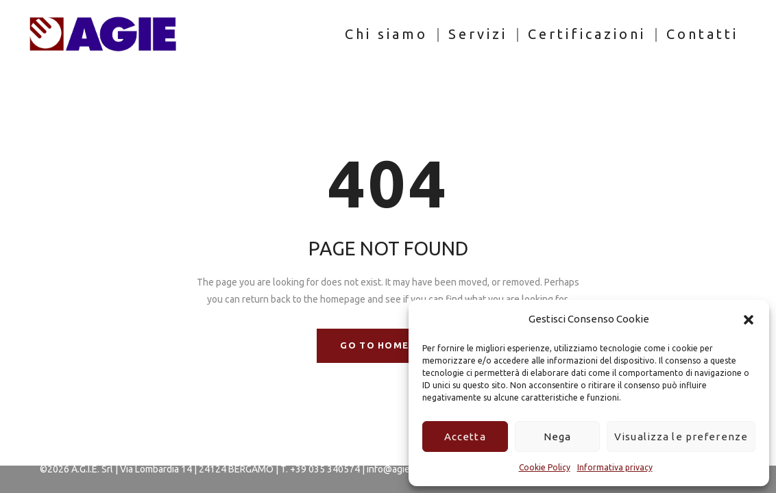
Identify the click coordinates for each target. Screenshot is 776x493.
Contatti (702, 34)
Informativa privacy (615, 467)
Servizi (477, 34)
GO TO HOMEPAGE (387, 345)
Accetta (465, 436)
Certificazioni (587, 34)
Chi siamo (386, 34)
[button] (748, 320)
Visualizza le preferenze (681, 436)
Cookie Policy (544, 467)
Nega (558, 436)
